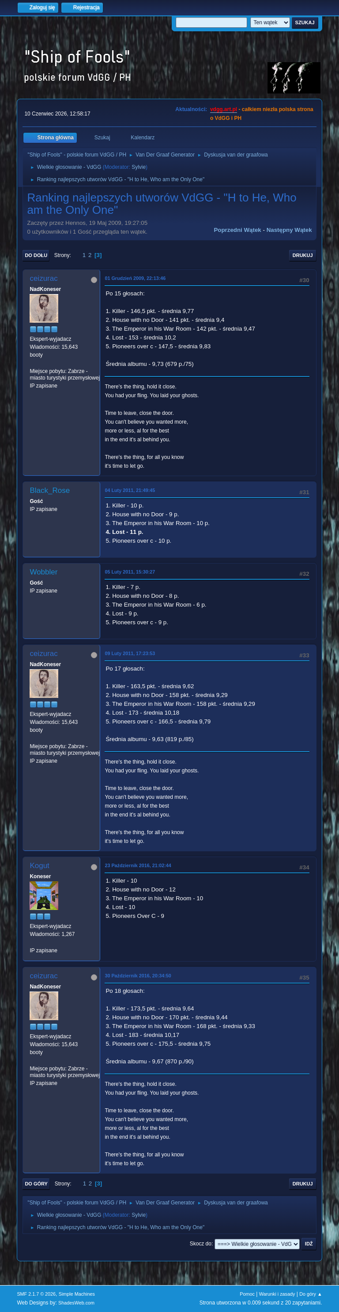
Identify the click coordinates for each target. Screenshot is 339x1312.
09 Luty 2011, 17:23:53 (130, 653)
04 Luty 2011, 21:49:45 (130, 490)
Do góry (36, 1183)
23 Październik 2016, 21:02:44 (138, 865)
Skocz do (200, 1244)
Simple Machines (77, 1294)
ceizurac (43, 278)
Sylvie (139, 167)
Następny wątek (289, 230)
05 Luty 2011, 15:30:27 (130, 571)
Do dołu (36, 255)
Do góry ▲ (310, 1294)
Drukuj (303, 255)
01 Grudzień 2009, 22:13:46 (135, 278)
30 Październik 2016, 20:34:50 (138, 975)
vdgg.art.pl (223, 109)
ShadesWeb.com (76, 1302)
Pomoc (247, 1294)
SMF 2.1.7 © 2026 (36, 1294)
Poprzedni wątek (237, 230)
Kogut (39, 865)
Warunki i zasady (277, 1294)
